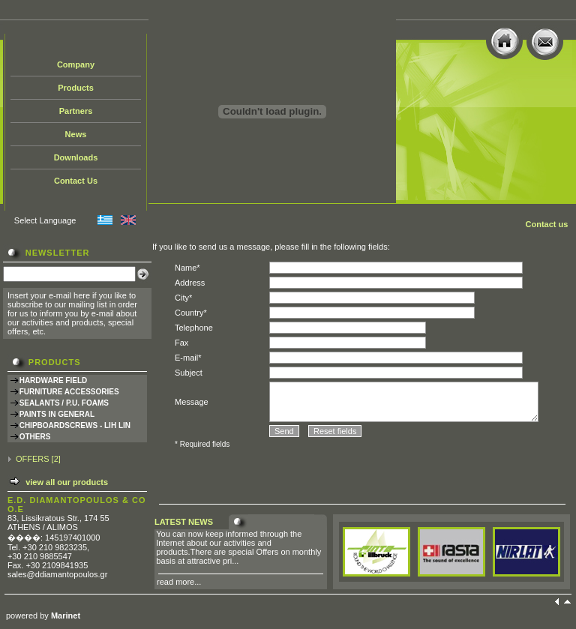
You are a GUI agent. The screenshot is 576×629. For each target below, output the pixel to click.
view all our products (67, 482)
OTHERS (35, 437)
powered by (43, 615)
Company (75, 64)
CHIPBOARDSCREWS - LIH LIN (75, 425)
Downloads (76, 157)
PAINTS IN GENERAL (57, 414)
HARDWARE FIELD (54, 380)
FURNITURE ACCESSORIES (69, 392)
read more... (179, 581)
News (76, 134)
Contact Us (76, 180)
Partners (76, 110)
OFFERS (33, 458)
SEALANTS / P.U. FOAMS (64, 403)
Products (76, 87)
